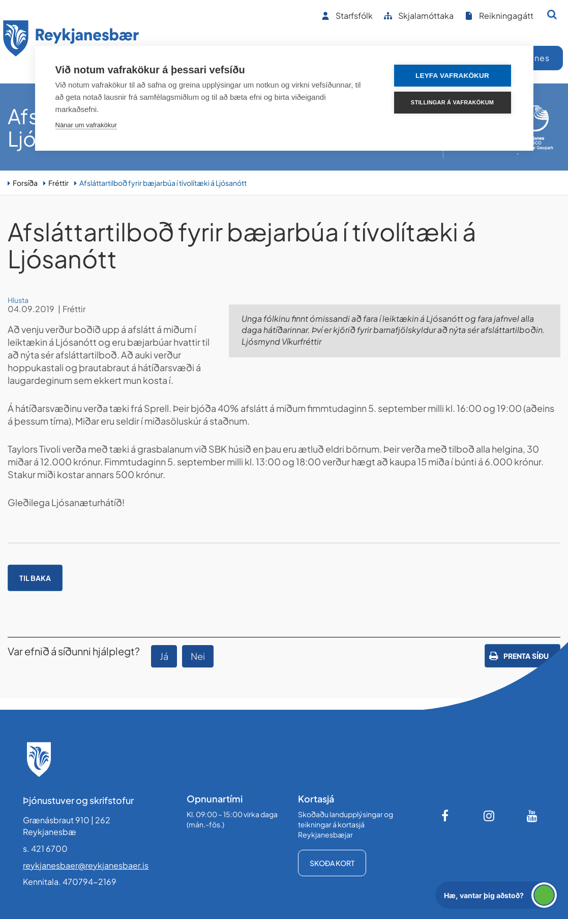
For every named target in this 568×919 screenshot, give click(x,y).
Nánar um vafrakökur (86, 125)
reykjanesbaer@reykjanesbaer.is (85, 865)
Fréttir (58, 182)
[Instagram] (489, 815)
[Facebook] (446, 815)
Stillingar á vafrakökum (452, 102)
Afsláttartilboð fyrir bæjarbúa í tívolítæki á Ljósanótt (163, 182)
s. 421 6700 (45, 848)
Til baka (35, 577)
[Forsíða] (71, 40)
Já (164, 656)
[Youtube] (532, 815)
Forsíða (25, 182)
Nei (198, 656)
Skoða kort (332, 863)
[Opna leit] (552, 14)
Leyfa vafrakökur (452, 75)
